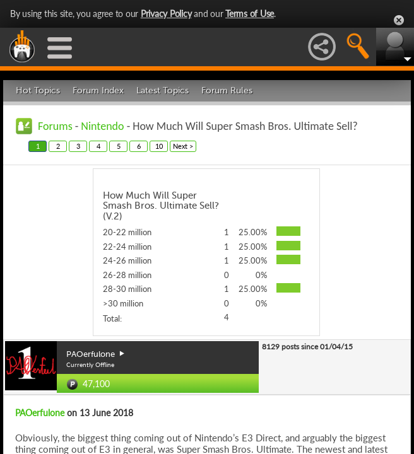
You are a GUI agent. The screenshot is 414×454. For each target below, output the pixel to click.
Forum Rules (226, 90)
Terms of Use (249, 13)
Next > (183, 146)
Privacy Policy (166, 13)
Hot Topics (38, 90)
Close (399, 20)
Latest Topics (162, 90)
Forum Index (98, 90)
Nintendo (102, 126)
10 (159, 146)
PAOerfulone (39, 412)
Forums (55, 126)
